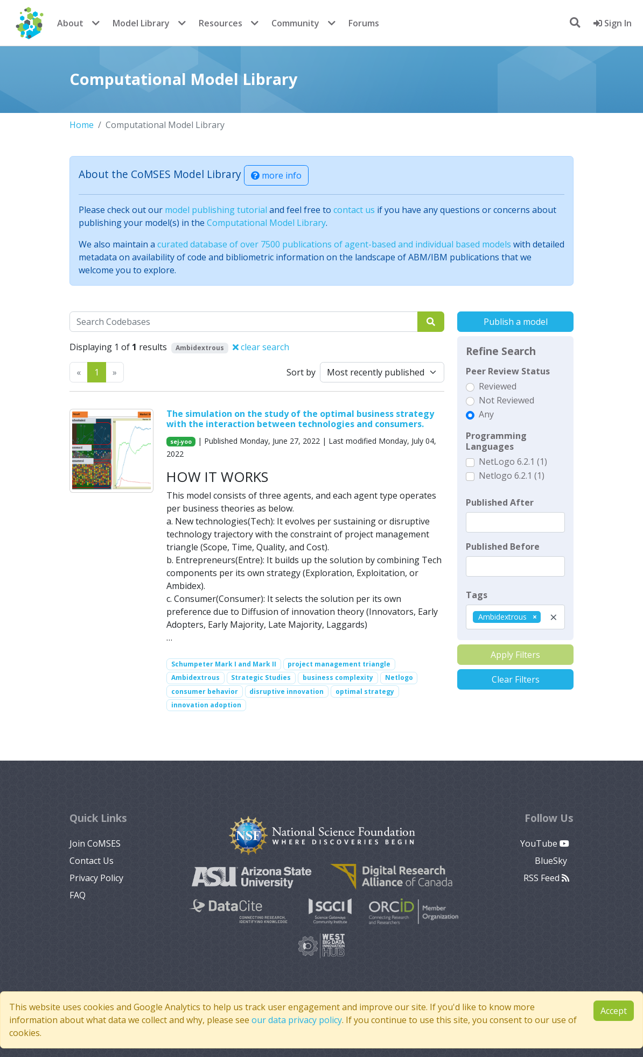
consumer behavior (204, 691)
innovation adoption (206, 705)
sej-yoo (181, 441)
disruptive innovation (286, 691)
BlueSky (552, 861)
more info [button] (276, 175)
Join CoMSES (95, 843)
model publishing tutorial (216, 210)
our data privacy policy (296, 1020)
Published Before (503, 546)
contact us (354, 210)
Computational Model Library (266, 223)
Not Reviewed (506, 400)
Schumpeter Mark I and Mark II (223, 664)
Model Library (141, 23)
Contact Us (91, 861)
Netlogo (399, 677)
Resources (220, 23)
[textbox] (515, 522)
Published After (500, 502)
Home (81, 125)
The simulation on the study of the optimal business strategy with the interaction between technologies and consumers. (300, 419)
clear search (261, 347)
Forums (363, 23)
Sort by (301, 372)
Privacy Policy (96, 878)
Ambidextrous (195, 677)
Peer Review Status (508, 371)
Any (486, 414)
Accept (613, 1011)
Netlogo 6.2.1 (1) (511, 475)
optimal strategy (365, 691)
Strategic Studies (261, 677)
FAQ (77, 895)
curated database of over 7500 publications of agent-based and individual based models (334, 244)
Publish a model (516, 322)
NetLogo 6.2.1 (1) (513, 461)
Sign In (612, 23)
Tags (476, 595)
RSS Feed (546, 878)
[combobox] (515, 617)
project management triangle (339, 664)
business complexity (338, 677)
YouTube (544, 843)
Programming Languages (496, 441)
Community (295, 23)
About (70, 23)
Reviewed (497, 386)
